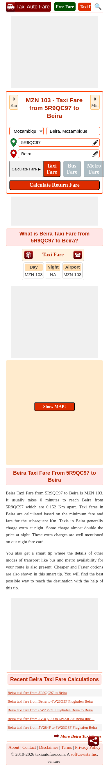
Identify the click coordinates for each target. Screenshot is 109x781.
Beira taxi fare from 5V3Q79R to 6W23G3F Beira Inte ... (51, 719)
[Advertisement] (54, 52)
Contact (29, 747)
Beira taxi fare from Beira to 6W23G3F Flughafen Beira (50, 701)
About (13, 747)
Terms (66, 747)
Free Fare (65, 6)
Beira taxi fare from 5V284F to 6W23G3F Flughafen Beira (52, 727)
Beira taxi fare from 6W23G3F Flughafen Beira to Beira (50, 710)
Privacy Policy (88, 747)
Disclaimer (48, 747)
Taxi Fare (88, 6)
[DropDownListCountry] (26, 131)
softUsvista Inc (84, 754)
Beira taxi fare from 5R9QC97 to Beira (37, 692)
